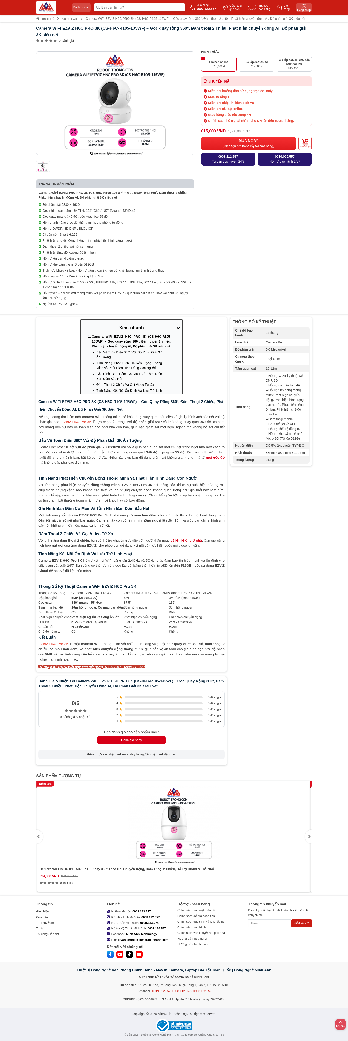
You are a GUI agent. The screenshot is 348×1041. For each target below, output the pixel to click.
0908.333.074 (149, 922)
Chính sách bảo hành (191, 927)
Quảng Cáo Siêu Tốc (211, 1034)
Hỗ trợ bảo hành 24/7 (284, 158)
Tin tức (40, 928)
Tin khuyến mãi (46, 922)
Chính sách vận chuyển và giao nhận (201, 933)
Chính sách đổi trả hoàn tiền (196, 916)
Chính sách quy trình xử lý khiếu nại (201, 921)
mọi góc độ (215, 457)
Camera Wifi (69, 18)
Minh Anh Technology (141, 934)
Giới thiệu (42, 911)
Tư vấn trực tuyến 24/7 (228, 158)
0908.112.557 (150, 917)
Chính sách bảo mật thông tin (196, 910)
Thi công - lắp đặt (47, 934)
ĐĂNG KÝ (301, 923)
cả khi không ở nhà (186, 540)
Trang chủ (45, 18)
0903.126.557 (157, 928)
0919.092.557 (161, 991)
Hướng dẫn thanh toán (192, 944)
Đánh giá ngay (131, 740)
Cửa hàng (42, 917)
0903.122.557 (141, 911)
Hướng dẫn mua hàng (192, 938)
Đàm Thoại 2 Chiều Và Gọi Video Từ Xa (125, 384)
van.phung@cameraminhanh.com (144, 939)
